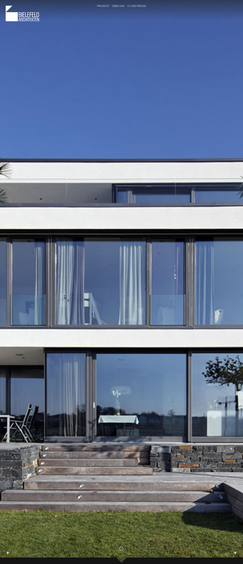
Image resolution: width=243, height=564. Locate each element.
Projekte (103, 6)
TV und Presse (136, 6)
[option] (121, 282)
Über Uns (118, 6)
